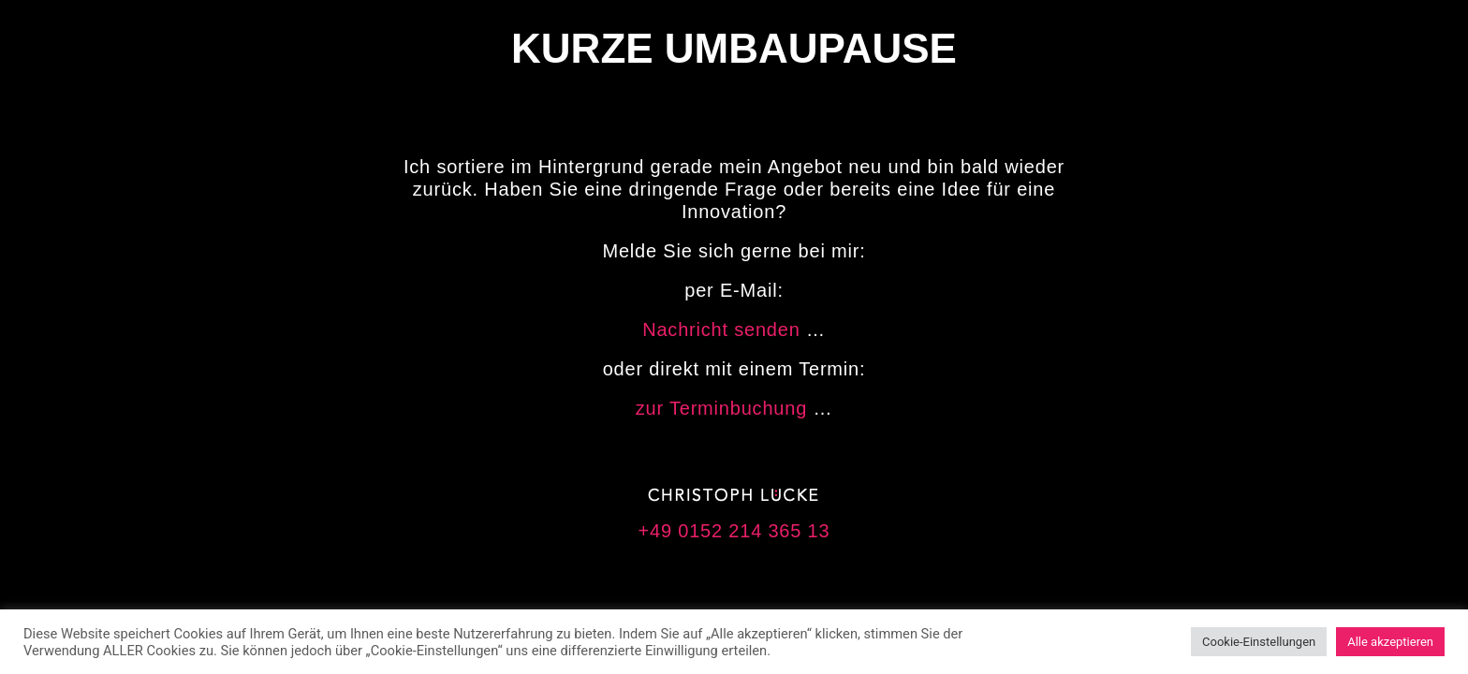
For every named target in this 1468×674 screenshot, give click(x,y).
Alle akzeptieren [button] (1390, 642)
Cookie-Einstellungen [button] (1258, 642)
